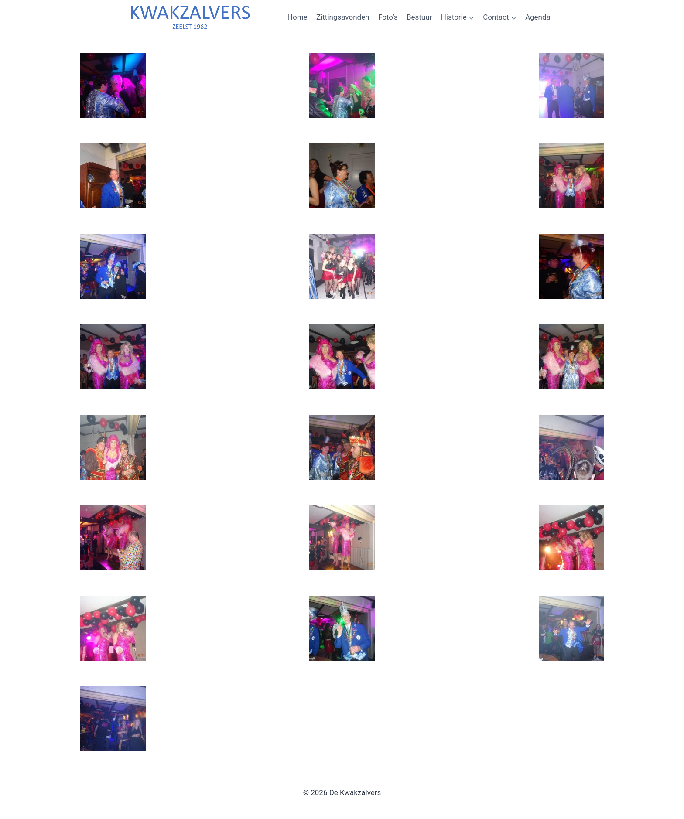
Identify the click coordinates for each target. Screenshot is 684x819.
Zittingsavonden (342, 17)
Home (297, 17)
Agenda (538, 17)
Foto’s (388, 17)
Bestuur (419, 17)
